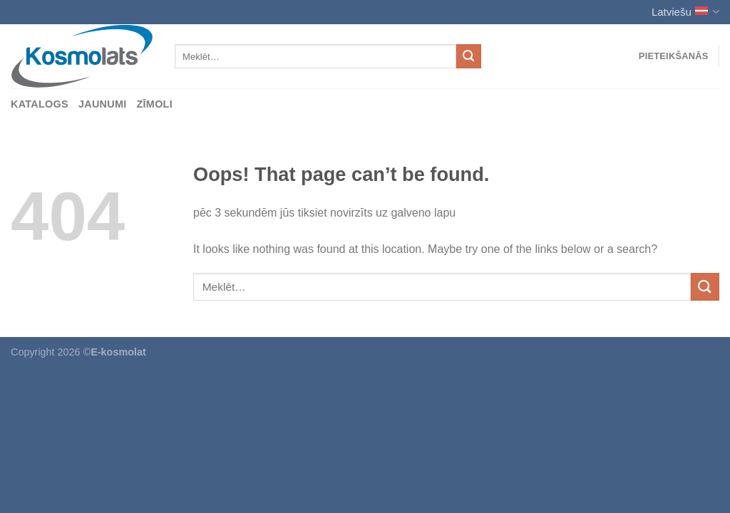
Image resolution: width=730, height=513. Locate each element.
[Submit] (468, 56)
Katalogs (39, 104)
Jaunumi (102, 104)
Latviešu (685, 12)
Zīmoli (155, 104)
